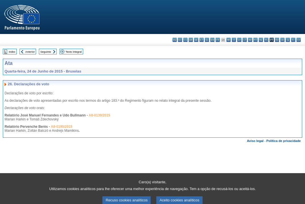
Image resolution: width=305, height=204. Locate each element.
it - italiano (234, 40)
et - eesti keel (201, 40)
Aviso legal (255, 141)
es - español (180, 40)
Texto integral (74, 51)
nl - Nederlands (261, 40)
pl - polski (266, 40)
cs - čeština (185, 40)
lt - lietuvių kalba (245, 40)
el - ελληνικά (207, 40)
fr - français (218, 40)
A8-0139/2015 (99, 115)
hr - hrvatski (228, 40)
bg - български (175, 40)
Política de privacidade (283, 141)
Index (12, 51)
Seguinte (45, 51)
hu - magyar (250, 40)
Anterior (30, 51)
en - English (212, 40)
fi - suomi (293, 40)
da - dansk (191, 40)
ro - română (277, 40)
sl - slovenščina (288, 40)
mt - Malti (255, 40)
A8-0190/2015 (61, 127)
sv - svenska (298, 40)
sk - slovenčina (282, 40)
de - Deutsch (196, 40)
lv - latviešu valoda (239, 40)
